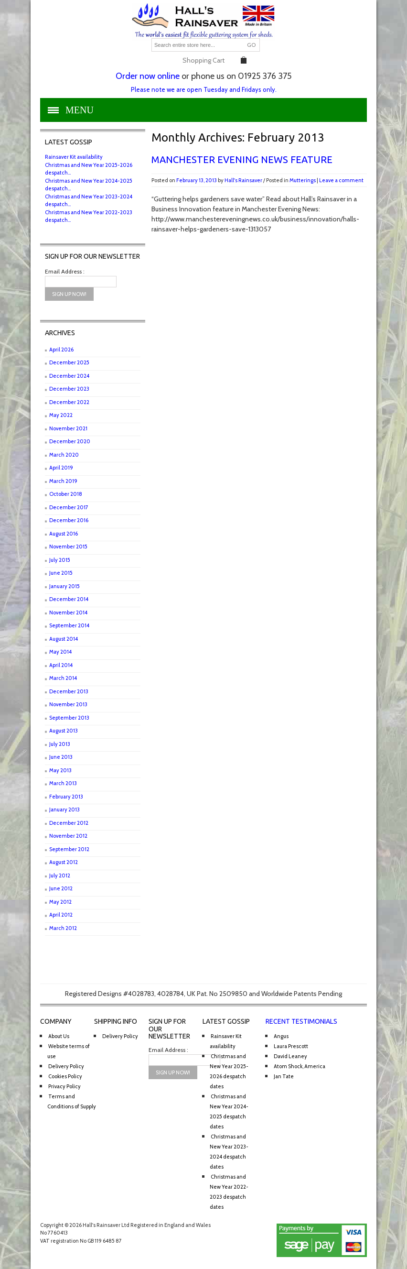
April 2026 (61, 349)
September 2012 (69, 849)
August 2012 (63, 862)
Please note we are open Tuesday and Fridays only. (204, 89)
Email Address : (65, 271)
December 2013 (68, 691)
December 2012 (68, 823)
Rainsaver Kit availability (74, 156)
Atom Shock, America (299, 1066)
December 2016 (68, 520)
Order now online (148, 76)
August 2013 (63, 730)
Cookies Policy (65, 1076)
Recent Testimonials (301, 1021)
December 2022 (69, 402)
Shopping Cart (203, 60)
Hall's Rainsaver (243, 180)
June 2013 (61, 757)
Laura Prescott (291, 1046)
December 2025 (69, 362)
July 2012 (59, 875)
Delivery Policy (66, 1066)
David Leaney (290, 1056)
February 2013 (66, 796)
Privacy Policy (64, 1086)
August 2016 (63, 533)
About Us (58, 1036)
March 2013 (63, 783)
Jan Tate (284, 1076)
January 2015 (64, 586)
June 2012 (61, 888)
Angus (281, 1036)
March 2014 (63, 678)
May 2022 (61, 415)
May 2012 (60, 901)
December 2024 (69, 375)
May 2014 (60, 651)
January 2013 (64, 809)
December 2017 (68, 507)
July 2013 (59, 744)
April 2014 (61, 665)
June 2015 (61, 572)
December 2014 (68, 599)
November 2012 (68, 835)
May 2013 (60, 770)
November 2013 (68, 704)
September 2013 (69, 717)
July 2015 (59, 560)
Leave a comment (341, 180)
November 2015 (68, 546)
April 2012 (61, 914)
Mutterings (302, 180)
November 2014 (68, 612)
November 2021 (68, 428)
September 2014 (69, 625)
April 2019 (61, 467)
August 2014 (63, 638)
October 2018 (65, 494)
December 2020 (69, 441)
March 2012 (63, 928)
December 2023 (69, 388)
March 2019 (63, 481)
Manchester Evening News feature (241, 159)
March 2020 (64, 454)
